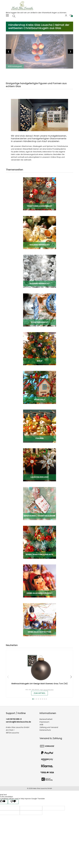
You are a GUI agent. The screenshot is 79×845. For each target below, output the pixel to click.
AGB (41, 724)
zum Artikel (39, 693)
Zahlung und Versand (49, 727)
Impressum (44, 722)
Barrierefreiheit (46, 719)
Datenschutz (45, 730)
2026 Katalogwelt (15, 66)
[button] (71, 677)
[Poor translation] (13, 802)
